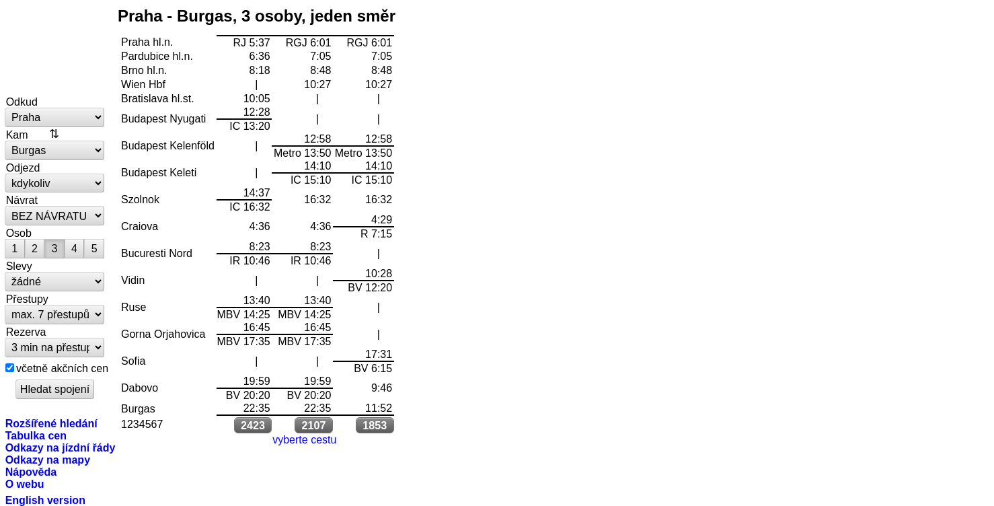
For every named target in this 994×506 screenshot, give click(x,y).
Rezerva (26, 332)
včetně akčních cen (62, 368)
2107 (314, 425)
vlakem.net (55, 48)
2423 (253, 425)
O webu (24, 484)
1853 (374, 425)
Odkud (22, 102)
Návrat (22, 200)
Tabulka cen (36, 435)
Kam (17, 135)
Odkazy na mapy (47, 460)
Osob (19, 233)
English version (45, 500)
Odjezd (23, 167)
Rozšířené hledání (51, 423)
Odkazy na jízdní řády (60, 447)
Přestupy (27, 299)
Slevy (19, 266)
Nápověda (31, 472)
